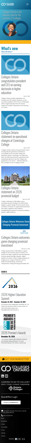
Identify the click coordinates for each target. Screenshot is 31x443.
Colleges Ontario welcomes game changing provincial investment (15, 241)
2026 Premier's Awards (13, 332)
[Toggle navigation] (27, 4)
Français (3, 436)
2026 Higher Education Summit (13, 296)
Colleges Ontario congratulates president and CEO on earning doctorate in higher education (13, 84)
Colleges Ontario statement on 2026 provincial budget (11, 191)
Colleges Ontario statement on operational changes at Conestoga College (14, 138)
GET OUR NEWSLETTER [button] (17, 359)
